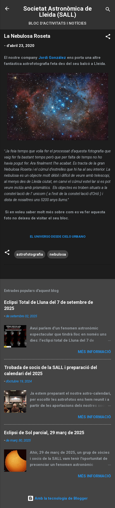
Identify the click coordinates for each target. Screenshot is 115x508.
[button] (108, 37)
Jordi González (52, 57)
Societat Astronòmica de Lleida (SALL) (57, 11)
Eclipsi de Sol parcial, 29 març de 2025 (44, 432)
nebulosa (58, 254)
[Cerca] (108, 10)
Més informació (94, 351)
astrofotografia (29, 254)
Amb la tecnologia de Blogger (58, 498)
